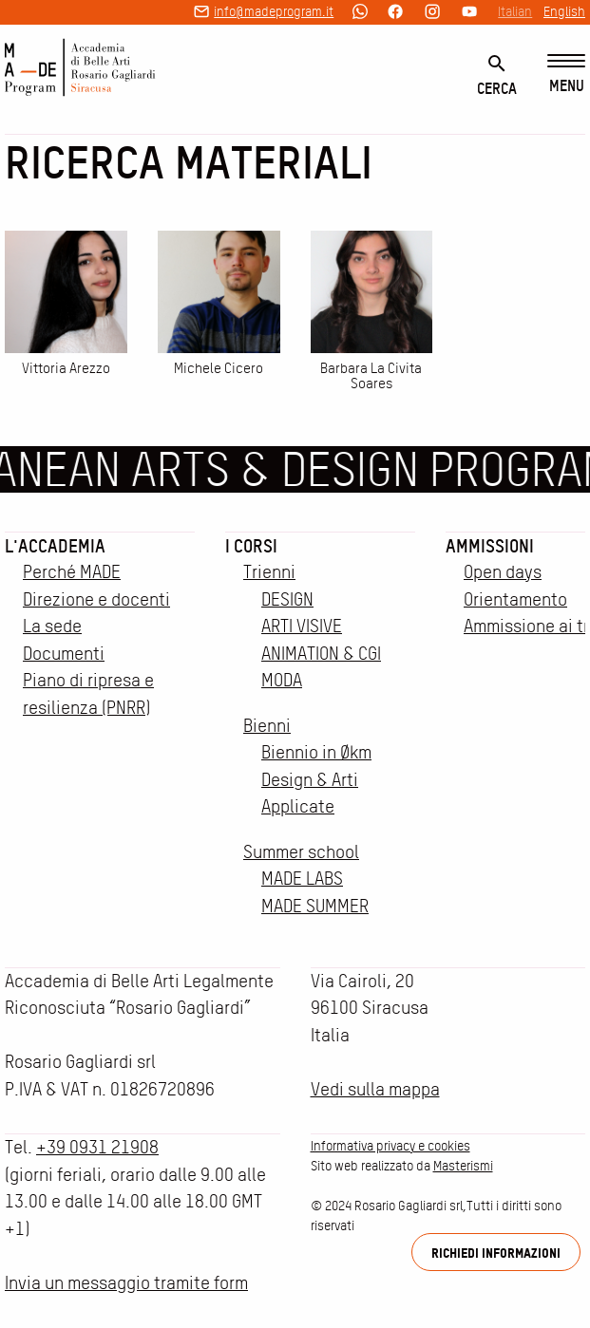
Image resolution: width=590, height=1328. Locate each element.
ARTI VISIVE (301, 626)
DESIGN (287, 599)
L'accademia (55, 545)
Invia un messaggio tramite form (126, 1283)
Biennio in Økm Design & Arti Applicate (316, 779)
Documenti (64, 653)
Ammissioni (490, 545)
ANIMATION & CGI (321, 653)
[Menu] (566, 74)
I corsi (251, 545)
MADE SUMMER (315, 906)
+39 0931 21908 (97, 1147)
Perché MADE (72, 572)
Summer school (301, 852)
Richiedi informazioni (496, 1252)
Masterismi (463, 1165)
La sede (52, 626)
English (564, 11)
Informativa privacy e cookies (390, 1145)
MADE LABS (302, 878)
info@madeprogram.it (273, 11)
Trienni (269, 572)
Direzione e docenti (96, 599)
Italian (515, 11)
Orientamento (515, 599)
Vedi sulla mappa (375, 1089)
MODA (281, 680)
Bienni (267, 726)
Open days (503, 572)
